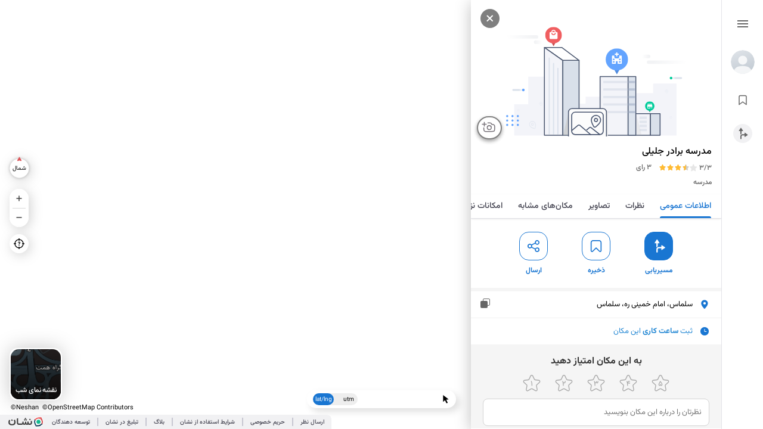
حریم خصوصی (267, 422)
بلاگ (159, 422)
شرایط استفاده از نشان (207, 422)
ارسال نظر (312, 422)
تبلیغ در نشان (122, 422)
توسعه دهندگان (71, 422)
